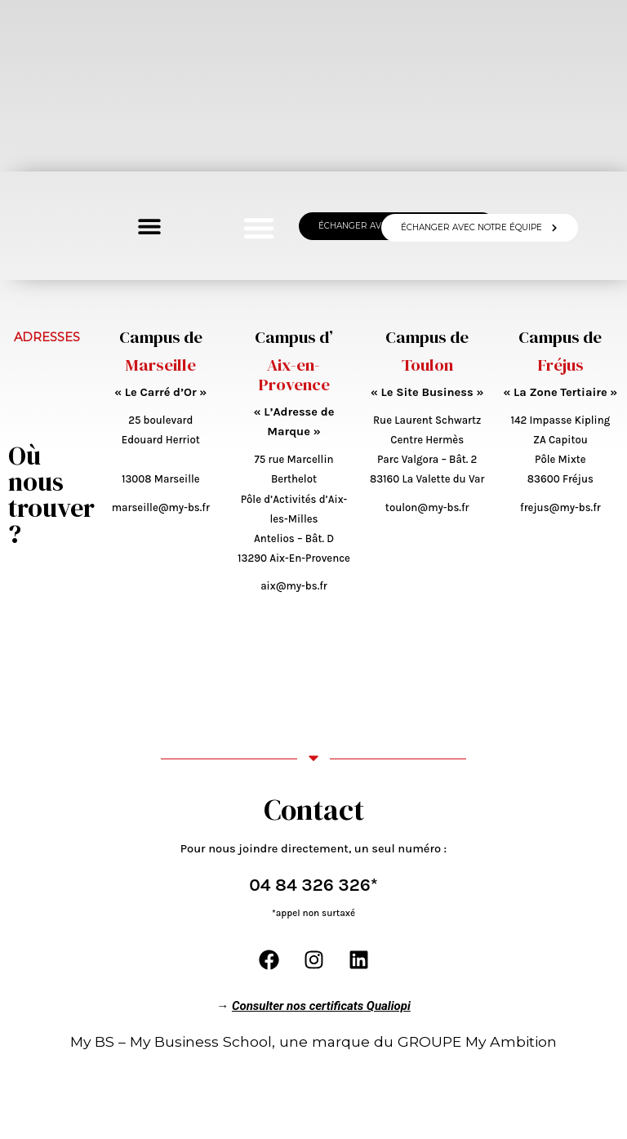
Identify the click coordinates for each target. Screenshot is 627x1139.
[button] (258, 227)
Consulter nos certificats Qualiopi (321, 1001)
